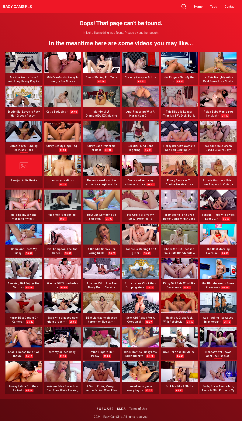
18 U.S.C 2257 (104, 409)
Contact (230, 6)
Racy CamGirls (23, 7)
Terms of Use (138, 409)
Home (198, 6)
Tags (213, 6)
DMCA (121, 409)
